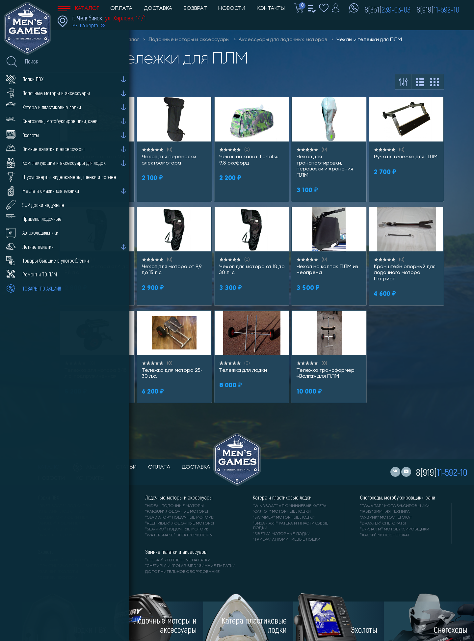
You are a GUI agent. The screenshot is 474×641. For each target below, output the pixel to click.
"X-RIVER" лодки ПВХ (59, 535)
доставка (196, 467)
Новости (232, 8)
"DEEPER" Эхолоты (58, 577)
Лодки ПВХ (48, 497)
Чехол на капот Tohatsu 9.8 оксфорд (248, 160)
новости (51, 478)
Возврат (195, 8)
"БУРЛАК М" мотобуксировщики (394, 529)
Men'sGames (94, 40)
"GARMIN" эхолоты (58, 572)
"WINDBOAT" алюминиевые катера (290, 506)
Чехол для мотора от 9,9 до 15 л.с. (172, 270)
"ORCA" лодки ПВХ (57, 529)
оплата (159, 467)
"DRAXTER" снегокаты (383, 523)
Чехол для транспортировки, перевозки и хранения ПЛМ (325, 166)
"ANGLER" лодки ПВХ (59, 523)
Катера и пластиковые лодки (282, 497)
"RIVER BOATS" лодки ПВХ (64, 506)
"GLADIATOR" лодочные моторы (179, 517)
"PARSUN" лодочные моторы (176, 511)
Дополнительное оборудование (182, 572)
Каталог (78, 8)
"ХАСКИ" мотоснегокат (385, 535)
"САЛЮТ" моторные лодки (282, 511)
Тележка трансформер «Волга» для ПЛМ (326, 373)
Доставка (158, 8)
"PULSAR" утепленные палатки (177, 560)
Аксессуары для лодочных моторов (283, 40)
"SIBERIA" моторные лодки (281, 534)
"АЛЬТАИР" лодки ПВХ (61, 511)
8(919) (438, 9)
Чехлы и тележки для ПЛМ (369, 40)
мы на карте (85, 25)
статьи (126, 467)
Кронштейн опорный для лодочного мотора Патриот (404, 273)
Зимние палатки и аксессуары (176, 552)
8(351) (387, 9)
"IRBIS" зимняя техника (385, 511)
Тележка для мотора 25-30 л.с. (172, 373)
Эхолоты (46, 552)
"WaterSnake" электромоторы (179, 535)
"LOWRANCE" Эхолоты (61, 560)
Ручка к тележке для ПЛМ (405, 157)
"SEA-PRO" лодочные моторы (177, 529)
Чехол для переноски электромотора (169, 160)
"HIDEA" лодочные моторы (174, 506)
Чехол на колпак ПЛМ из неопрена (327, 270)
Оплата (121, 8)
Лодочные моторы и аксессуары (188, 40)
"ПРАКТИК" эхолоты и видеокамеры (77, 566)
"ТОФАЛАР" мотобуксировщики (395, 506)
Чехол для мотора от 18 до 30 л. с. (252, 270)
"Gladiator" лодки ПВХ (63, 517)
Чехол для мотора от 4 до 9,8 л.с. (97, 270)
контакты (90, 478)
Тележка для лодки (243, 370)
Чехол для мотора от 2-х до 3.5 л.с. (95, 160)
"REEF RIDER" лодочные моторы (179, 523)
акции (89, 467)
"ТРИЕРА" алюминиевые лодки (286, 539)
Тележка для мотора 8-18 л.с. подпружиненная (96, 373)
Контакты (271, 8)
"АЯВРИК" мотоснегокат (386, 517)
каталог (50, 467)
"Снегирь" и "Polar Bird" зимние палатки (190, 566)
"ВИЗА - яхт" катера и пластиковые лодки (290, 526)
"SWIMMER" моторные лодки (284, 517)
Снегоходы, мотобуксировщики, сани (397, 497)
